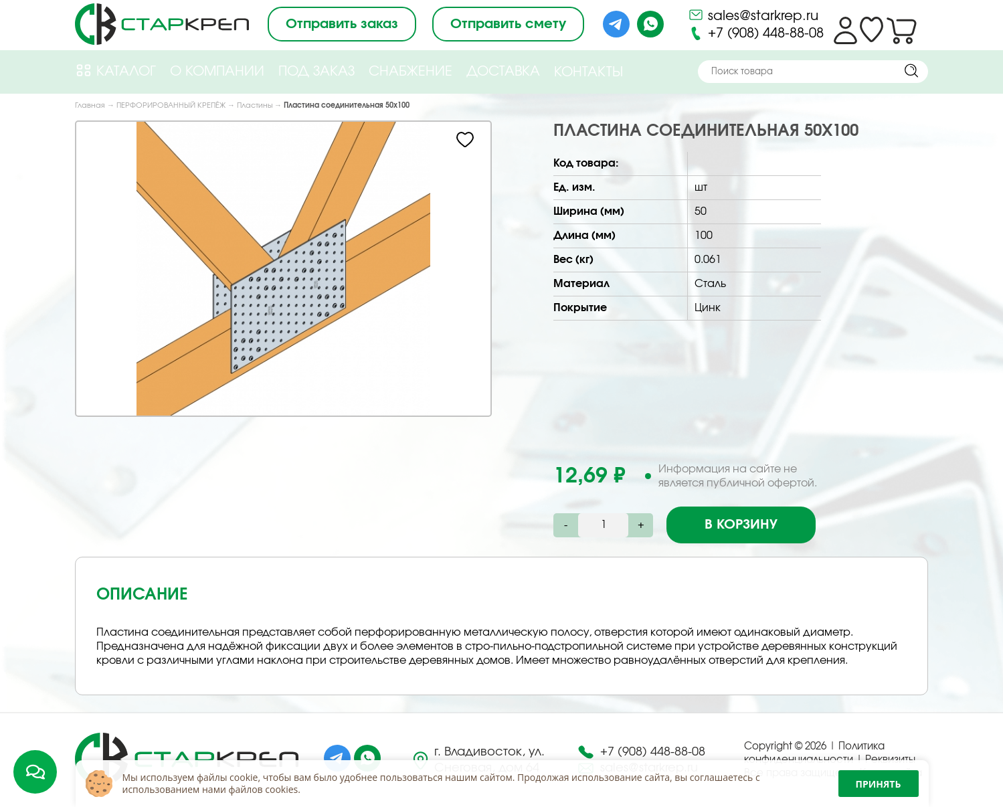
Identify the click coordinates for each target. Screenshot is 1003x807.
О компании (217, 71)
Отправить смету (508, 24)
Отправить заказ (342, 24)
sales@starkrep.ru (753, 15)
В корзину (741, 524)
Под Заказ (316, 71)
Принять (878, 784)
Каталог (115, 70)
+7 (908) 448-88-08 (756, 33)
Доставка (503, 71)
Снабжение (410, 71)
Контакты (588, 72)
